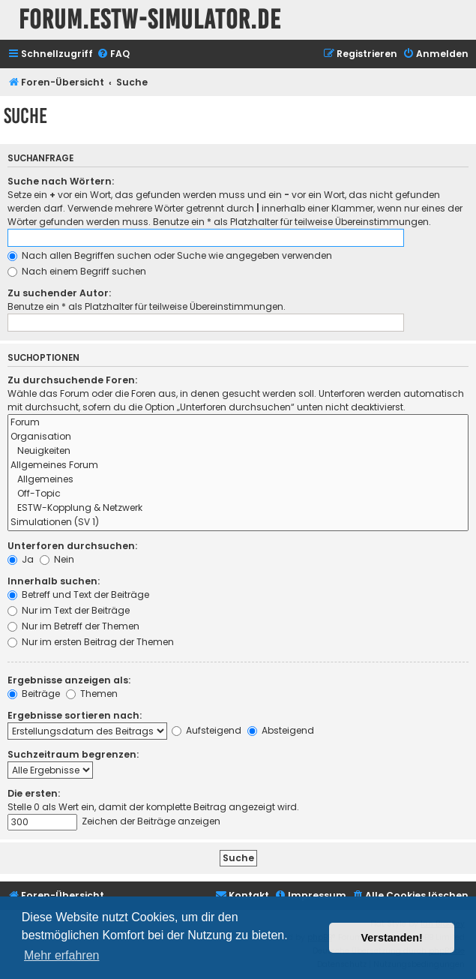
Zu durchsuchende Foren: (72, 380)
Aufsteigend (206, 730)
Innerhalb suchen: (53, 581)
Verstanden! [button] (392, 938)
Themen (92, 693)
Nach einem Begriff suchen (76, 271)
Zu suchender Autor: (59, 293)
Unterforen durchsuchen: (72, 545)
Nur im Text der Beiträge (68, 610)
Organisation (238, 437)
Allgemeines (238, 480)
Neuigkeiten (238, 451)
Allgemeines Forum (238, 465)
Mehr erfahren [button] (62, 955)
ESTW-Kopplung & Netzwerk (238, 508)
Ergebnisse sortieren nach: (74, 715)
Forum (238, 423)
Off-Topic (238, 494)
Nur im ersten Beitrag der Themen (90, 641)
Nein (57, 559)
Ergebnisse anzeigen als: (68, 680)
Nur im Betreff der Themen (73, 626)
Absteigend (280, 730)
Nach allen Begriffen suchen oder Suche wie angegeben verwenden (169, 255)
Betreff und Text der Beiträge (78, 594)
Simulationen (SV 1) (238, 522)
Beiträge (33, 693)
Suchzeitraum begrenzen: (73, 754)
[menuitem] (113, 54)
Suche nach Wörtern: (60, 181)
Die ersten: (33, 793)
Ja (20, 559)
